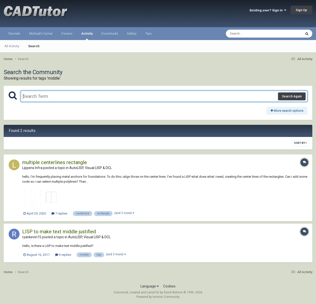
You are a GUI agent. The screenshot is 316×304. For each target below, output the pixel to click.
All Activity (11, 46)
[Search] (251, 34)
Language (149, 286)
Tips (148, 33)
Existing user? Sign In (268, 10)
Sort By (300, 143)
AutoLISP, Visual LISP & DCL (90, 168)
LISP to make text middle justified (59, 232)
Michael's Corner (41, 33)
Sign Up (301, 10)
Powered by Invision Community (158, 297)
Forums (66, 33)
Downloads (109, 33)
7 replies (59, 213)
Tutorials (14, 33)
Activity (87, 36)
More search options (287, 110)
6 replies (63, 255)
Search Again (292, 96)
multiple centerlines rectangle (54, 162)
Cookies (169, 286)
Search (34, 46)
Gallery (132, 33)
